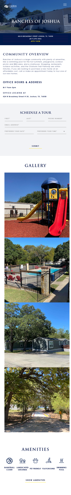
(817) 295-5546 (35, 39)
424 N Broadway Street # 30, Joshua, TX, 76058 (25, 96)
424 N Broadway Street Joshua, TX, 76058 (35, 36)
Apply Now (35, 41)
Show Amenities (35, 480)
